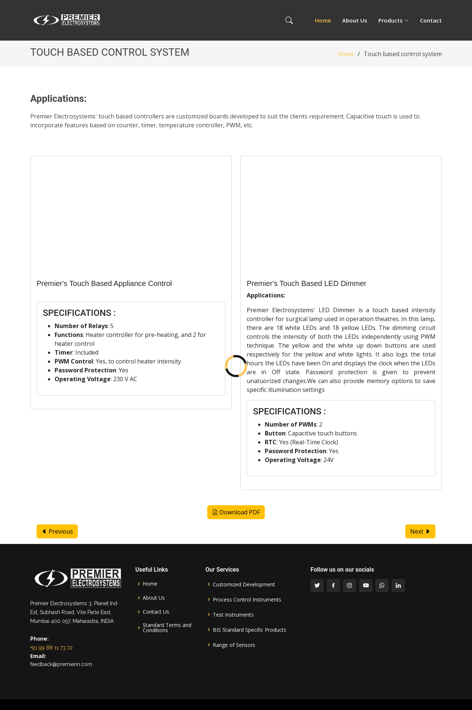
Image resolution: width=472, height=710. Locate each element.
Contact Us (156, 611)
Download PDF (236, 512)
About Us (354, 20)
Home (323, 20)
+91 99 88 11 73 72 (51, 648)
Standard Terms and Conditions (167, 628)
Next (420, 531)
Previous (57, 531)
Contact (431, 20)
